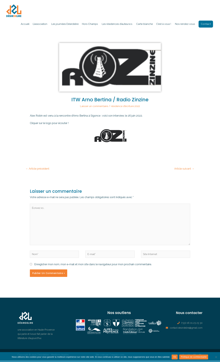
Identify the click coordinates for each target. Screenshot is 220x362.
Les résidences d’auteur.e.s (117, 24)
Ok (174, 357)
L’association (40, 24)
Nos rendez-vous (185, 24)
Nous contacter (188, 314)
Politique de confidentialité (194, 357)
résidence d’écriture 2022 (126, 106)
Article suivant (183, 168)
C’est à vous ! (163, 24)
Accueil (25, 24)
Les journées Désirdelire (65, 24)
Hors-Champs (90, 24)
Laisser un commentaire (93, 106)
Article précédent (38, 168)
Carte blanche (144, 24)
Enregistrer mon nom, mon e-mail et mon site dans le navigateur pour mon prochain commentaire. (93, 265)
